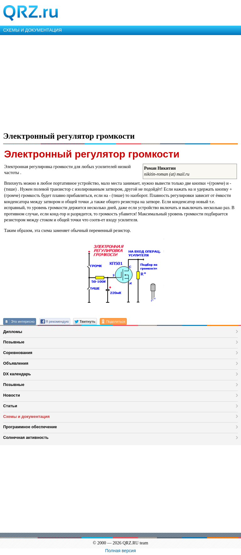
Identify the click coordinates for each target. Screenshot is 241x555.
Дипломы (12, 331)
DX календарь (17, 374)
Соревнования (17, 352)
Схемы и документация (26, 416)
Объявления (15, 363)
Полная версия (120, 550)
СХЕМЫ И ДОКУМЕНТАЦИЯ (32, 30)
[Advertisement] (120, 82)
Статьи (10, 405)
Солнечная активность (26, 437)
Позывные (13, 342)
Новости (11, 395)
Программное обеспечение (30, 426)
